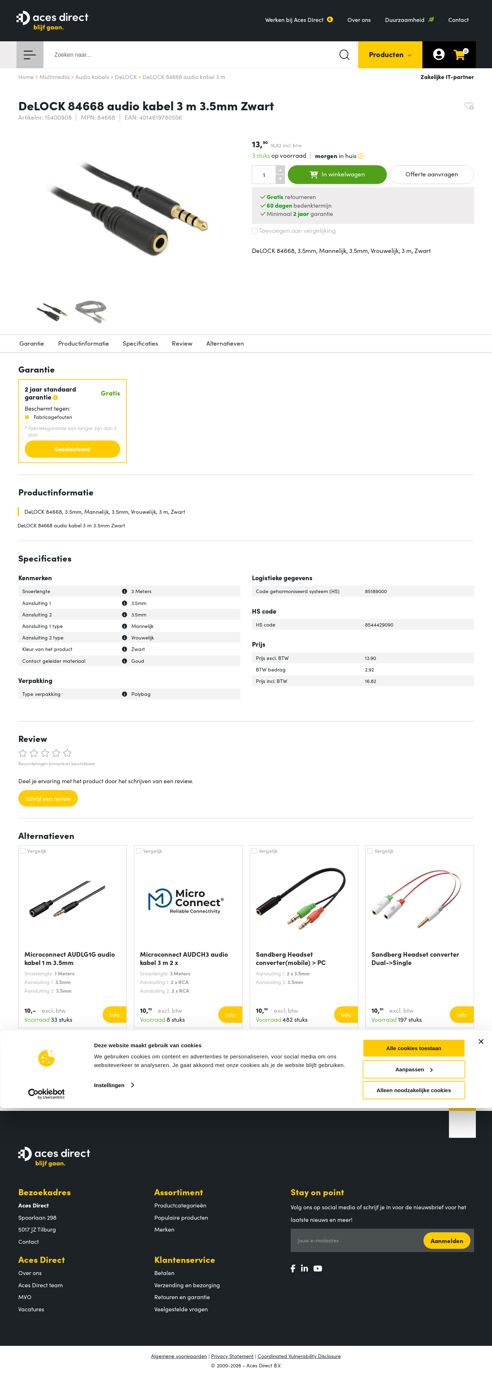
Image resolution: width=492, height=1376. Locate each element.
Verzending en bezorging (187, 1285)
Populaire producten (181, 1217)
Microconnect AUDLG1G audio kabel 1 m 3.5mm (69, 958)
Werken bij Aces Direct (294, 19)
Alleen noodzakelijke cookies (413, 1358)
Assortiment (178, 1191)
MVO (25, 1297)
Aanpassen (414, 1337)
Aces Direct (41, 1259)
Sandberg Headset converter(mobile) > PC (291, 958)
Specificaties (140, 343)
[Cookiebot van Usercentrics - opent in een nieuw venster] (46, 1362)
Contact (458, 19)
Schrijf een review (48, 798)
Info (114, 1015)
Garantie (31, 343)
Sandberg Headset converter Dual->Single (415, 958)
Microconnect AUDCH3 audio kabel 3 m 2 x (184, 958)
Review (182, 343)
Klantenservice (184, 1259)
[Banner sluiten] (480, 1309)
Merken (164, 1229)
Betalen (164, 1272)
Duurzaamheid (405, 19)
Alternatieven (225, 343)
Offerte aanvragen (432, 174)
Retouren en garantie (182, 1297)
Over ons (359, 19)
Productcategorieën (180, 1205)
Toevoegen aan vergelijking (294, 230)
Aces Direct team (40, 1285)
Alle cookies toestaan (413, 1316)
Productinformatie (83, 343)
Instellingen (109, 1353)
